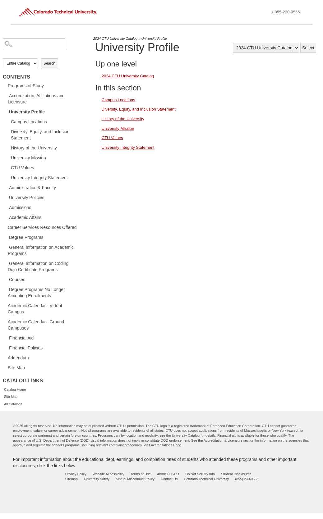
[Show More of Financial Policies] (6, 347)
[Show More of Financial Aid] (6, 338)
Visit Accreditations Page (162, 445)
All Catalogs (13, 404)
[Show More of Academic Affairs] (6, 217)
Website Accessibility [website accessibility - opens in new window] (108, 474)
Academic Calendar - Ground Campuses (36, 324)
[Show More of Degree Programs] (6, 237)
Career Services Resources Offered (42, 227)
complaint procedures (125, 445)
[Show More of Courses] (6, 279)
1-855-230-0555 (285, 12)
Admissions (20, 207)
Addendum (18, 357)
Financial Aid (21, 337)
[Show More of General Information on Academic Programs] (6, 247)
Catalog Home (15, 389)
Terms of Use (141, 474)
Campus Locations (29, 121)
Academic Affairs (25, 217)
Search (49, 63)
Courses (17, 279)
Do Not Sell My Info (200, 474)
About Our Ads (168, 474)
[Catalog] (266, 48)
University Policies (26, 197)
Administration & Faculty (32, 187)
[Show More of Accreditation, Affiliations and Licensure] (6, 95)
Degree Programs (26, 237)
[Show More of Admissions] (6, 207)
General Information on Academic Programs (41, 250)
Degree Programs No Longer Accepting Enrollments (36, 292)
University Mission (28, 157)
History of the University (34, 147)
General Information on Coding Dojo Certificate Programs (38, 266)
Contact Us (169, 479)
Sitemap (71, 479)
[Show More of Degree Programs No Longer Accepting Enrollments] (6, 289)
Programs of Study (26, 85)
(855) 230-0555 (246, 479)
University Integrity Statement (39, 177)
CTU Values (22, 167)
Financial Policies (26, 347)
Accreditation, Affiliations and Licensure (36, 98)
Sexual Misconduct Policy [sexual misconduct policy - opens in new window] (135, 479)
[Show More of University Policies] (6, 197)
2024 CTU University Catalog (115, 38)
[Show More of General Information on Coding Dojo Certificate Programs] (6, 263)
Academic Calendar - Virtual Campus (35, 308)
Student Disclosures (236, 474)
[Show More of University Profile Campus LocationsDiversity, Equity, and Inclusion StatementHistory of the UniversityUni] (6, 111)
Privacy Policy (75, 474)
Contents (16, 77)
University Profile (27, 111)
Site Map (16, 367)
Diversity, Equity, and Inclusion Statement (40, 134)
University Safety (97, 479)
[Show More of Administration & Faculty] (6, 187)
